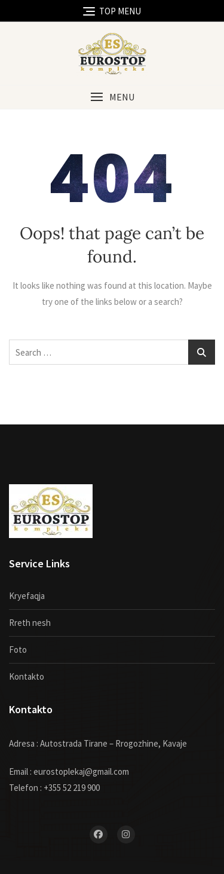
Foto (18, 649)
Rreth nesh (30, 622)
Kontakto (26, 676)
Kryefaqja (27, 595)
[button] (112, 97)
